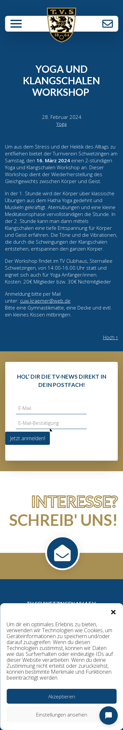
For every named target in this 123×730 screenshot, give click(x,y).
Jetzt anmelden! (27, 438)
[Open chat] (108, 715)
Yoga (61, 124)
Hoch (110, 337)
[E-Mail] (51, 408)
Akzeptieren (61, 696)
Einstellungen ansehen (61, 714)
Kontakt (107, 23)
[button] (113, 611)
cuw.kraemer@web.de (45, 300)
